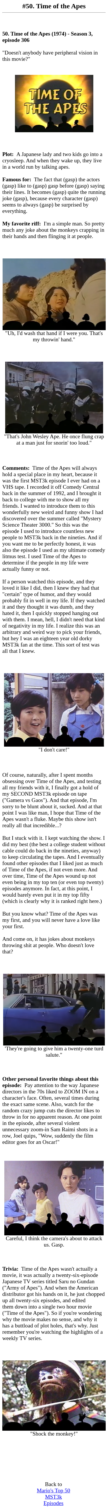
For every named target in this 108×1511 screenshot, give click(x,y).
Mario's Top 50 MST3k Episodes (53, 1496)
